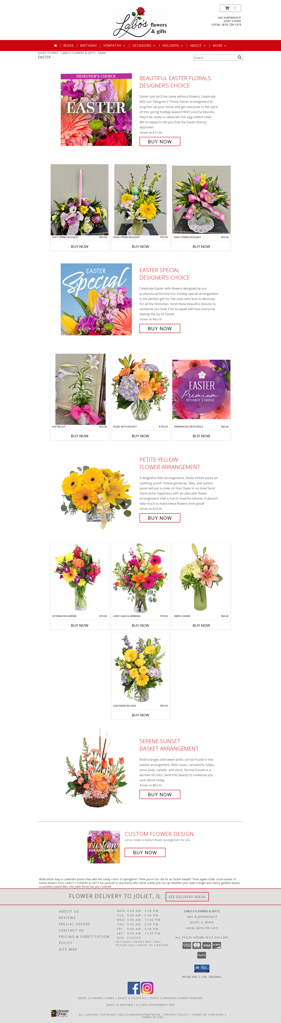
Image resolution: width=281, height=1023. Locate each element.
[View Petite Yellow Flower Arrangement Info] (99, 489)
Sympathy (114, 45)
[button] (230, 8)
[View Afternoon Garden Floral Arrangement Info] (79, 578)
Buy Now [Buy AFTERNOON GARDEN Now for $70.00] (79, 625)
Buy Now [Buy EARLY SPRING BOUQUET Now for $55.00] (201, 246)
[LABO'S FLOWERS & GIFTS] (140, 22)
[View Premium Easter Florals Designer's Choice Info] (201, 389)
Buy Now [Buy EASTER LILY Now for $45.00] (79, 435)
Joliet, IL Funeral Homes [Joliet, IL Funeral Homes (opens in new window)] (96, 998)
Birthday (88, 45)
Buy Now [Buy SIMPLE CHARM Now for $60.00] (201, 625)
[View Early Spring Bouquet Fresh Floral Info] (201, 199)
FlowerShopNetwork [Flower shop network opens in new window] (143, 1014)
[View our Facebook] (134, 993)
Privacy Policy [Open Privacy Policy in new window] (177, 1014)
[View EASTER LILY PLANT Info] (79, 389)
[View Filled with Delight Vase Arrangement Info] (140, 389)
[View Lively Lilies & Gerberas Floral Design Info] (140, 578)
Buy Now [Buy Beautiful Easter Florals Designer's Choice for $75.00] (160, 141)
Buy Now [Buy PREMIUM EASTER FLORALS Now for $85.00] (201, 435)
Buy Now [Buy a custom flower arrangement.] (145, 852)
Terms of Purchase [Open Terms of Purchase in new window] (208, 1014)
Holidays (173, 45)
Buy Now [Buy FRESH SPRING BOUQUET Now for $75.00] (140, 246)
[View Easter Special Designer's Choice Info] (99, 299)
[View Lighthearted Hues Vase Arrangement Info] (140, 668)
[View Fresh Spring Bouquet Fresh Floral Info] (140, 199)
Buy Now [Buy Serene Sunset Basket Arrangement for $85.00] (160, 794)
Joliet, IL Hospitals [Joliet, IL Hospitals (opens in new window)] (132, 998)
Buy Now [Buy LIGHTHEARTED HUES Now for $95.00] (140, 715)
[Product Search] (215, 57)
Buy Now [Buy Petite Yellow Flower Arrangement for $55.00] (160, 518)
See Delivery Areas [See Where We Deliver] (187, 896)
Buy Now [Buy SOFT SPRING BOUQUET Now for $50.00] (79, 246)
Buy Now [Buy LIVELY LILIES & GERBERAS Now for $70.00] (140, 625)
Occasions (144, 45)
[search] (240, 57)
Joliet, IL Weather (119, 1004)
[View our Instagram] (147, 993)
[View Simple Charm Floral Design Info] (201, 578)
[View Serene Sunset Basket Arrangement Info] (99, 768)
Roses (68, 45)
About (198, 45)
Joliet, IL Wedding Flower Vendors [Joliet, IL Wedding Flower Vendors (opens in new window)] (176, 998)
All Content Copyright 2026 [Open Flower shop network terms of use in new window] (102, 1014)
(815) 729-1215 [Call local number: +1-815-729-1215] (231, 24)
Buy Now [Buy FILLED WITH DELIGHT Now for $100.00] (140, 435)
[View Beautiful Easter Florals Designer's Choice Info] (99, 110)
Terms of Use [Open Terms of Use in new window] (153, 1017)
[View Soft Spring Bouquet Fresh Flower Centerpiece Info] (79, 199)
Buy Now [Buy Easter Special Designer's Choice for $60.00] (160, 328)
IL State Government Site (155, 1004)
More (220, 45)
